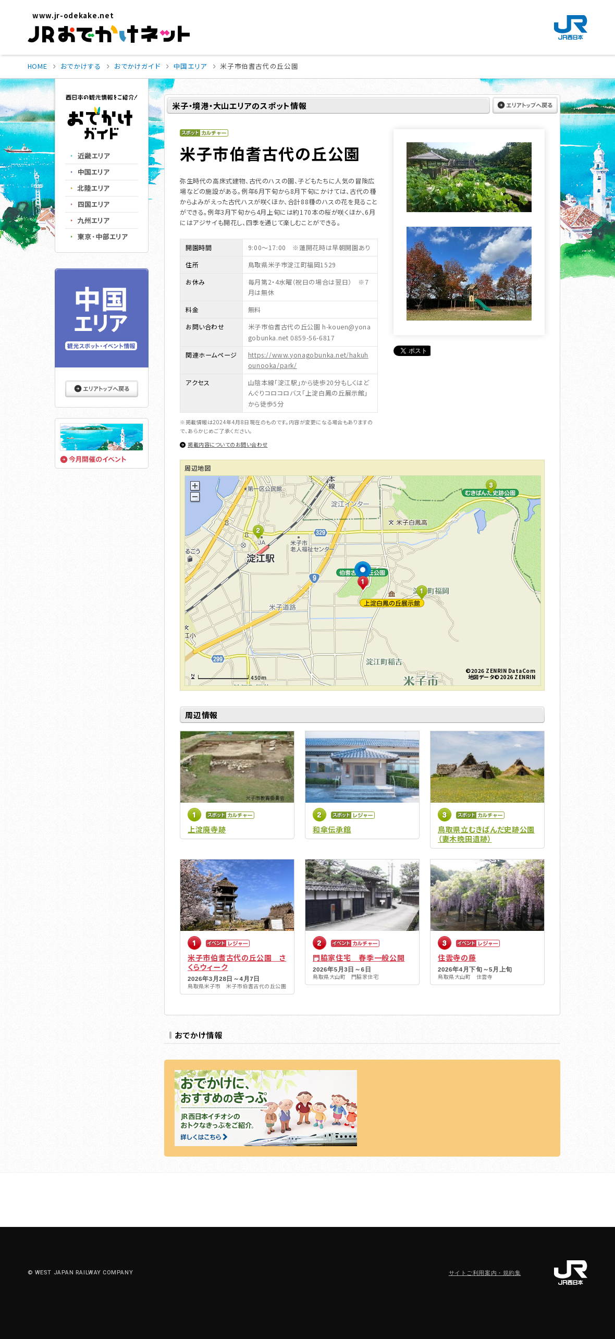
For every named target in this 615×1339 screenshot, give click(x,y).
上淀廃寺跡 (207, 829)
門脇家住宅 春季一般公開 (358, 957)
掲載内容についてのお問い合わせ (228, 444)
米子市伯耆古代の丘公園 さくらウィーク (237, 962)
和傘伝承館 (332, 829)
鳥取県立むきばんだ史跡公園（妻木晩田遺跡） (486, 834)
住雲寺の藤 (457, 957)
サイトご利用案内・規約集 (485, 1273)
